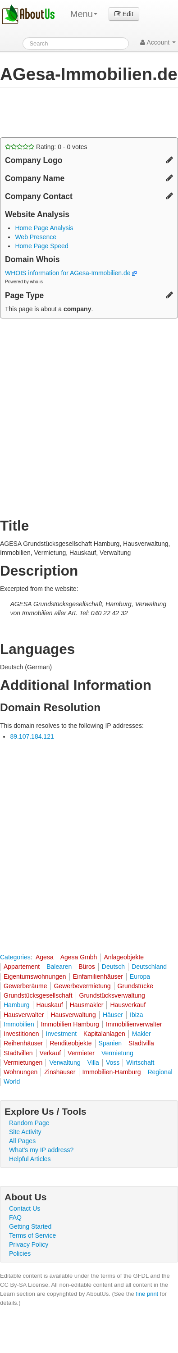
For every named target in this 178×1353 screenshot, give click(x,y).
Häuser (113, 1014)
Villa (93, 1062)
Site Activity (25, 1131)
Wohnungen (20, 1072)
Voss (112, 1062)
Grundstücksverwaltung (112, 995)
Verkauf (50, 1053)
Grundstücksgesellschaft (38, 995)
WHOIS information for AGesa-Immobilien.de (71, 273)
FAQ (15, 1217)
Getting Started (30, 1226)
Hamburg (17, 1004)
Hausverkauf (128, 1004)
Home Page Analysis (44, 228)
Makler (141, 1033)
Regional (159, 1072)
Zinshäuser (59, 1072)
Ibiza (136, 1014)
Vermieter (81, 1053)
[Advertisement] (72, 112)
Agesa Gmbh (78, 957)
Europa (140, 976)
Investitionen (21, 1033)
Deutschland (149, 966)
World (12, 1081)
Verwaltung (64, 1062)
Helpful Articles (30, 1158)
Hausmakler (87, 1004)
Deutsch (113, 966)
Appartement (22, 966)
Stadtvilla (141, 1043)
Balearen (59, 966)
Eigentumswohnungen (35, 976)
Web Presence (35, 237)
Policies (20, 1253)
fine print (147, 1293)
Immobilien (19, 1024)
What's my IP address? (41, 1149)
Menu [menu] (83, 14)
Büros (86, 966)
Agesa (45, 957)
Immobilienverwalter (134, 1024)
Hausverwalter (24, 1014)
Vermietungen (23, 1062)
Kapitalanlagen (104, 1033)
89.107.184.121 (32, 736)
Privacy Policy (28, 1244)
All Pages (22, 1140)
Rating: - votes (46, 146)
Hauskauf (50, 1004)
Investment (61, 1033)
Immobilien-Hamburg (111, 1072)
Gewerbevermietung (82, 986)
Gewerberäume (25, 986)
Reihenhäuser (23, 1043)
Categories (15, 957)
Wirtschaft (140, 1062)
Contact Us (24, 1208)
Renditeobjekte (70, 1043)
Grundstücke (135, 986)
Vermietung (117, 1053)
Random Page (29, 1122)
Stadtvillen (18, 1053)
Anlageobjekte (124, 957)
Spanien (110, 1043)
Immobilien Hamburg (70, 1024)
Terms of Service (32, 1235)
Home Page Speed (41, 246)
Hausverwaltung (73, 1014)
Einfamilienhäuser (98, 976)
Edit (123, 14)
